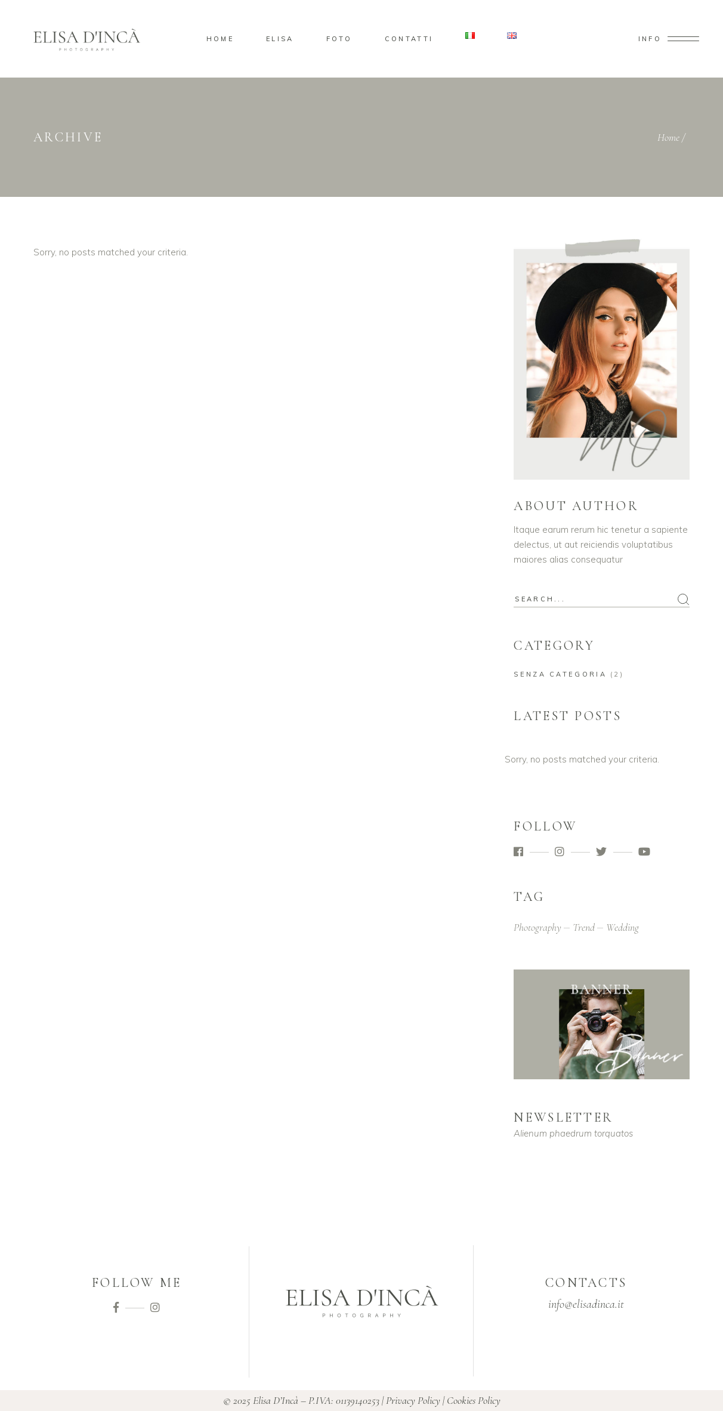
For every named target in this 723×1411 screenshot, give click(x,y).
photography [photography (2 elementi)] (537, 927)
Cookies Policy (473, 1400)
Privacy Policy (413, 1400)
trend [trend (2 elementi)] (584, 927)
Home (668, 137)
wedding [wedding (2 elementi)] (622, 927)
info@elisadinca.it (586, 1304)
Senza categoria (560, 674)
